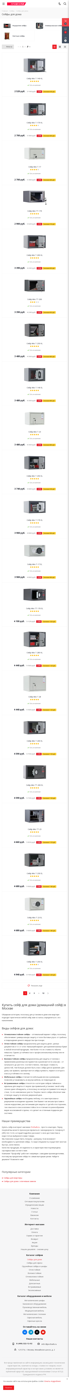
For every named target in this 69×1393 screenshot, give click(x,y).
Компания (34, 1193)
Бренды (34, 1246)
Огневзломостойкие (34, 1276)
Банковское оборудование (34, 1304)
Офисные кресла (34, 1321)
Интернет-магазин (34, 1224)
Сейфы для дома (34, 1259)
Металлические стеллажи (34, 1314)
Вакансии (34, 1215)
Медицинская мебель (34, 1310)
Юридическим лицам (34, 1205)
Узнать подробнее (52, 1381)
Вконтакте (24, 1332)
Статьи (34, 1211)
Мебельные (34, 1280)
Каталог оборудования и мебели (34, 1296)
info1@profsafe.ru (49, 1344)
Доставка (34, 1228)
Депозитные (34, 1283)
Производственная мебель (34, 1307)
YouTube (43, 1332)
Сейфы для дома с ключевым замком (20, 1181)
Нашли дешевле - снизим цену (34, 1249)
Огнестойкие (34, 1269)
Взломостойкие (34, 1273)
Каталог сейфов (34, 1255)
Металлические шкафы (34, 1300)
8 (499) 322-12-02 (24, 1343)
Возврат (34, 1239)
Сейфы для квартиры (13, 1178)
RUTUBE (37, 1332)
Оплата (34, 1232)
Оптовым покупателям (34, 1201)
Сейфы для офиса (34, 1263)
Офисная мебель (34, 1317)
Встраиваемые (34, 1287)
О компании (34, 1198)
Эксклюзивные (34, 1290)
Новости (34, 1208)
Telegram (30, 1332)
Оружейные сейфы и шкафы (34, 1266)
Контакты (34, 1218)
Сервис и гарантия (34, 1235)
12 (43, 993)
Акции (34, 1242)
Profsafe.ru (35, 1127)
